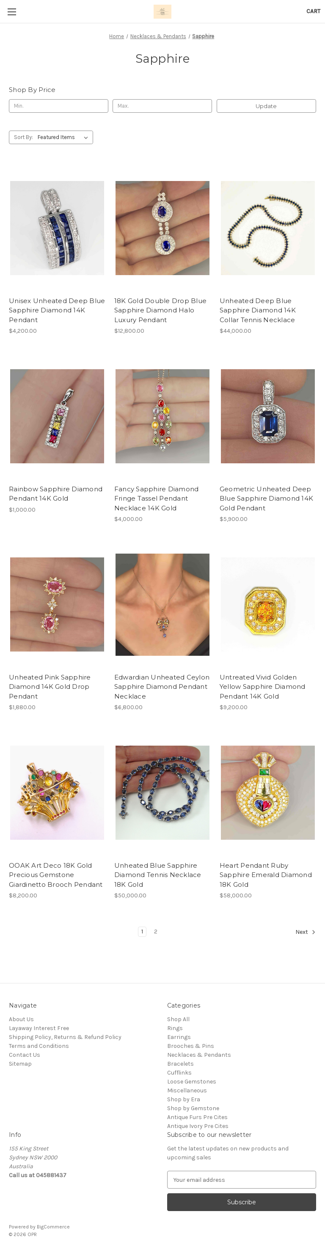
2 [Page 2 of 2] (155, 931)
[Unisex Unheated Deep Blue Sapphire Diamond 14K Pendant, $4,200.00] (57, 228)
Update (266, 106)
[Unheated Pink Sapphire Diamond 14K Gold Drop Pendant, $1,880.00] (57, 605)
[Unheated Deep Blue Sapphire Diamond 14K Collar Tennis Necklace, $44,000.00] (268, 228)
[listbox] (64, 137)
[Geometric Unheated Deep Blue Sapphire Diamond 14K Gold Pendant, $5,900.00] (268, 416)
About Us (21, 1019)
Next (305, 932)
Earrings (179, 1037)
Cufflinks (179, 1072)
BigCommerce (53, 1227)
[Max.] (162, 106)
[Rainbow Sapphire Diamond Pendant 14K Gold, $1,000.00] (57, 416)
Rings (175, 1028)
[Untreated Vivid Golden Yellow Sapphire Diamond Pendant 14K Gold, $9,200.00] (268, 605)
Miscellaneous (187, 1090)
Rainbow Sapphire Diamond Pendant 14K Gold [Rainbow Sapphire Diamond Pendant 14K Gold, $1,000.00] (55, 494)
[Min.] (58, 106)
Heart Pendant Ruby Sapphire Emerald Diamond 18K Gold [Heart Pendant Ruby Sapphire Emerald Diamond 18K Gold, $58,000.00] (266, 874)
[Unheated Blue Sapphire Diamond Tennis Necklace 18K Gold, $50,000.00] (162, 793)
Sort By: (23, 137)
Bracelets (180, 1063)
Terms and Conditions (39, 1046)
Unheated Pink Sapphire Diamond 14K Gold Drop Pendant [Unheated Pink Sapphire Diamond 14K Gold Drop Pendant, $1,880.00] (50, 686)
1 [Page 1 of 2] (142, 931)
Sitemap (20, 1063)
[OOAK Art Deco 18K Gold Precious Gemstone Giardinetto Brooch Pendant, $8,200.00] (57, 793)
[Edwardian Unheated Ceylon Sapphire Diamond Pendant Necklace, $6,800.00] (162, 605)
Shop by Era (183, 1099)
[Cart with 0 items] (313, 11)
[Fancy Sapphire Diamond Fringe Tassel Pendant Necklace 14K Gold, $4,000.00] (162, 416)
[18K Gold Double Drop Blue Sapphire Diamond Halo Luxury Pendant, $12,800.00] (162, 228)
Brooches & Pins (190, 1046)
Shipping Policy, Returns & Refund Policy (65, 1037)
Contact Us (24, 1054)
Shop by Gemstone (193, 1108)
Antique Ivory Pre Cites (198, 1126)
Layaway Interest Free (39, 1028)
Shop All (178, 1019)
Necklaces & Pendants (199, 1054)
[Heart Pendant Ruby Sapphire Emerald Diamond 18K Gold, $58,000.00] (268, 793)
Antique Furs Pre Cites (197, 1117)
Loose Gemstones (191, 1081)
